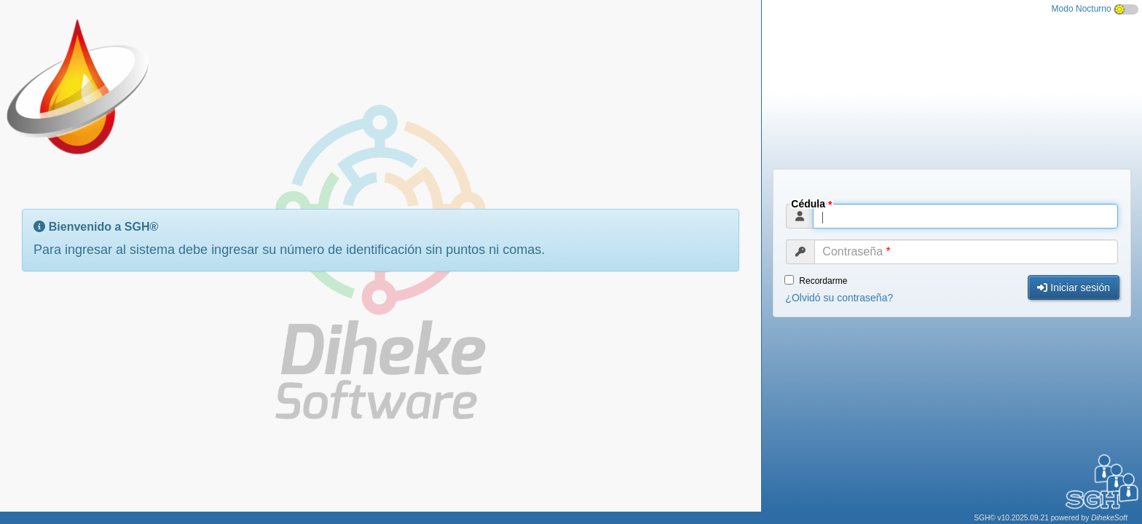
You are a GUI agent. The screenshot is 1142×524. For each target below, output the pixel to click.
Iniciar (1073, 287)
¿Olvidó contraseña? (839, 297)
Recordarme (815, 280)
